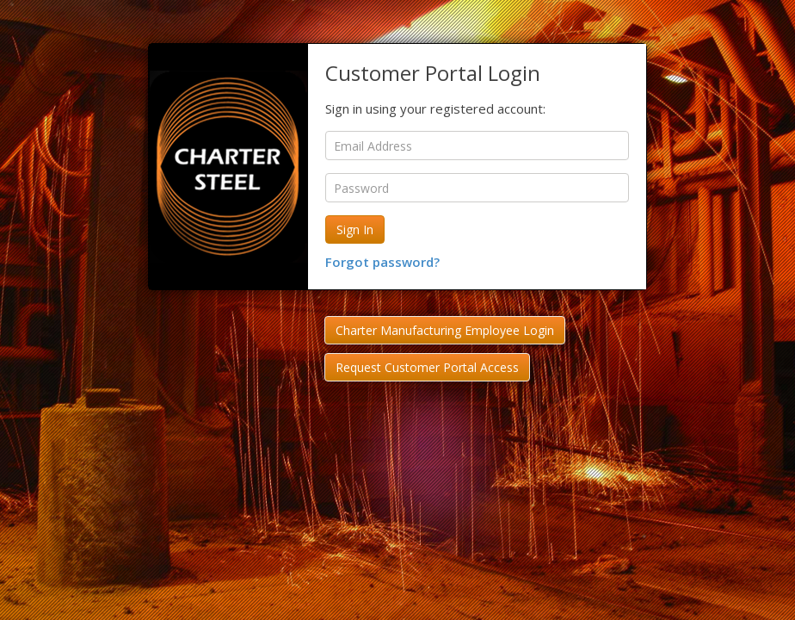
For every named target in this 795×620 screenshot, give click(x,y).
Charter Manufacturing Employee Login (445, 330)
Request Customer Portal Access (427, 367)
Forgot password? (382, 261)
